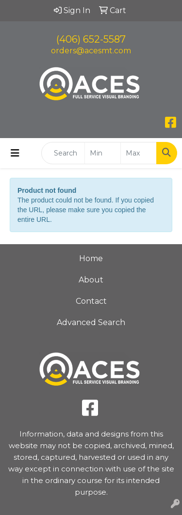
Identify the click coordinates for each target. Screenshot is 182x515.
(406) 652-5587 (91, 39)
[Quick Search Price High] (138, 153)
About (91, 279)
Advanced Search (91, 322)
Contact (91, 301)
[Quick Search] (63, 153)
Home (91, 258)
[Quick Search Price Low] (102, 153)
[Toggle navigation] (15, 153)
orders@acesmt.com (91, 50)
